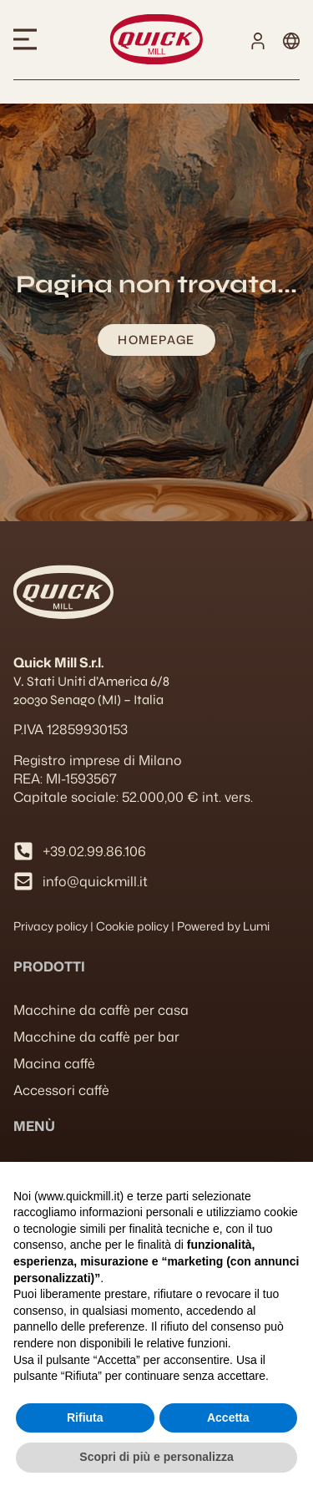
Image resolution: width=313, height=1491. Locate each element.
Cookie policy (132, 926)
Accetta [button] (228, 1417)
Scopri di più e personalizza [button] (156, 1456)
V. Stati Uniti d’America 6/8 (91, 681)
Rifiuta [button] (85, 1417)
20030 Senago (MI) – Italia (88, 699)
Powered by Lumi (223, 926)
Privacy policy (50, 926)
